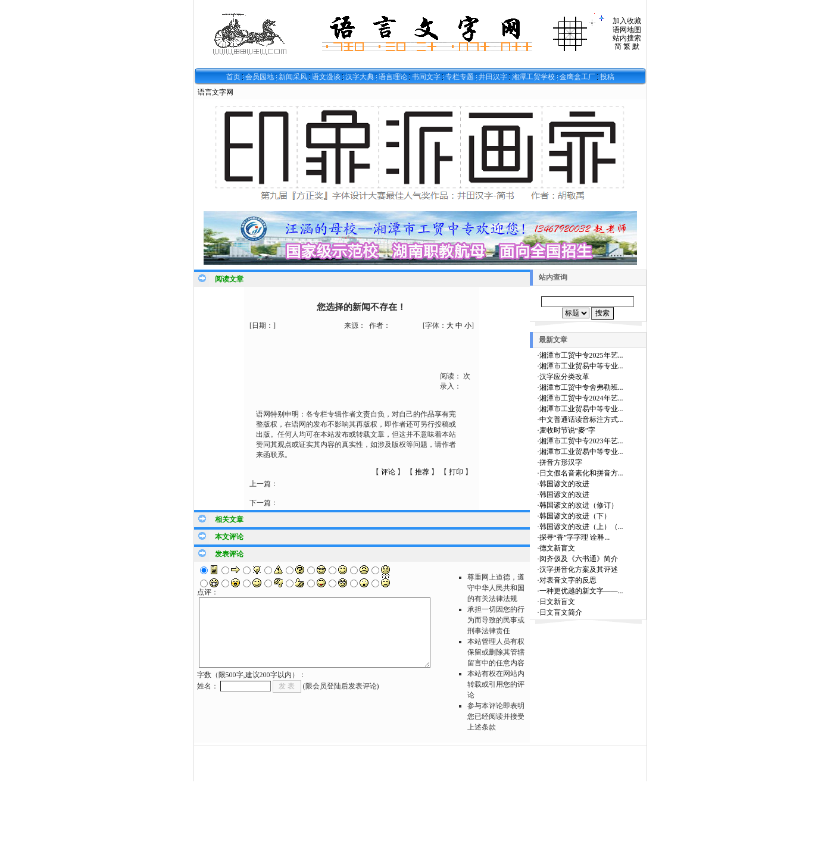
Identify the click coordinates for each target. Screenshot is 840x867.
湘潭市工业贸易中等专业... (581, 366)
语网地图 (627, 30)
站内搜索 (627, 38)
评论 (388, 472)
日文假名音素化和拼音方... (581, 473)
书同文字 (426, 77)
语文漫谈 (326, 77)
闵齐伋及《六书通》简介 (578, 559)
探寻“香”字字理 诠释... (574, 537)
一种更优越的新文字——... (581, 591)
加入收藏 (627, 21)
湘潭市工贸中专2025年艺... (581, 355)
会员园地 (259, 77)
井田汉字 (493, 77)
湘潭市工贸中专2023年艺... (581, 441)
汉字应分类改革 (564, 377)
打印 (456, 472)
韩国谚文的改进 (564, 484)
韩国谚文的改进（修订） (578, 505)
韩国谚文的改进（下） (575, 516)
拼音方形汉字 (560, 462)
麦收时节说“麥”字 (567, 430)
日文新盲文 (557, 601)
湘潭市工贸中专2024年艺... (581, 398)
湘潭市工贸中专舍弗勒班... (581, 387)
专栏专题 (459, 77)
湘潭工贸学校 (533, 77)
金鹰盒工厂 (577, 77)
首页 (233, 77)
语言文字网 (215, 92)
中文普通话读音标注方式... (581, 419)
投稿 (607, 77)
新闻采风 (293, 77)
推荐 (422, 472)
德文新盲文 (557, 548)
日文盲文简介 (560, 612)
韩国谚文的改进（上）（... (581, 526)
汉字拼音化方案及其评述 (578, 569)
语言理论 (393, 77)
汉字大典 (359, 77)
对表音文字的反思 (568, 580)
